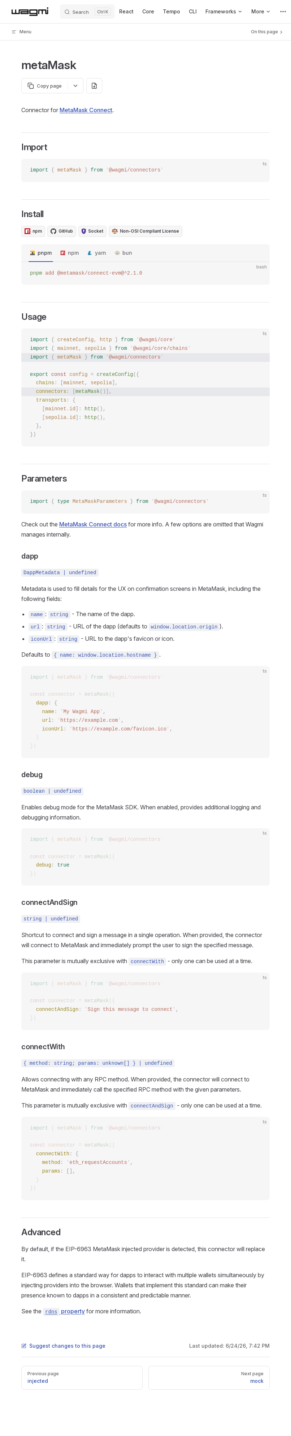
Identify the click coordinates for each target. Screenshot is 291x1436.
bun (127, 253)
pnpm (45, 253)
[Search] (87, 11)
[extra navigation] (283, 11)
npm (73, 253)
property (64, 1311)
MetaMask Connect (86, 110)
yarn (100, 253)
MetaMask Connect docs (93, 524)
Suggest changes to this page (63, 1346)
